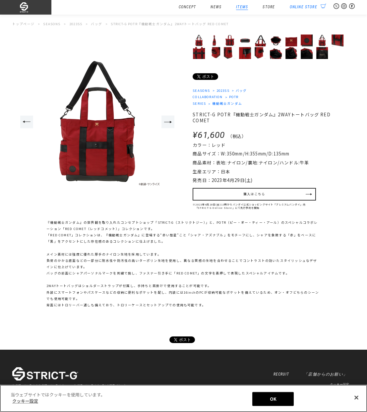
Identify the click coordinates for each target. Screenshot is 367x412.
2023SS (222, 90)
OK (273, 399)
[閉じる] (356, 397)
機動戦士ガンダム (227, 103)
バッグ (241, 90)
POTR (234, 96)
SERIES (199, 103)
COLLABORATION (207, 96)
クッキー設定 (339, 384)
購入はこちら (254, 194)
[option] (97, 122)
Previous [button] (26, 122)
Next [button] (167, 122)
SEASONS (201, 90)
